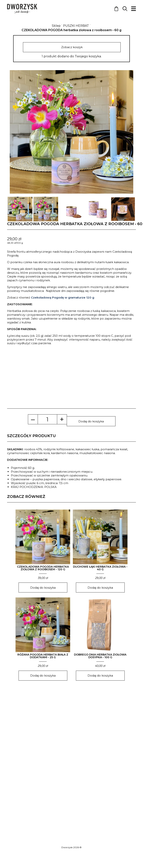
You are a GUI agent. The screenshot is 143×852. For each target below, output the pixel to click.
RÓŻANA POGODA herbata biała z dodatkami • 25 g (42, 657)
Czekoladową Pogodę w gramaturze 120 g (62, 298)
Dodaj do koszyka (91, 422)
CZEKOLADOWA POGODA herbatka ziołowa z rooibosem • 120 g (43, 569)
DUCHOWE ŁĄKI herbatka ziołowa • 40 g (100, 569)
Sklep (56, 26)
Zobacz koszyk (71, 47)
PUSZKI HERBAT (76, 26)
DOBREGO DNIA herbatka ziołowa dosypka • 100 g (100, 657)
